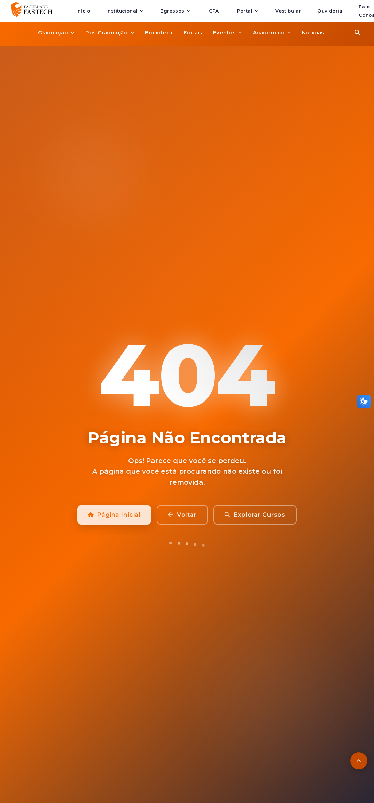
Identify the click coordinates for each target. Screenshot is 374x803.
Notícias (313, 33)
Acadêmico (272, 33)
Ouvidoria (330, 11)
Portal (248, 11)
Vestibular (288, 11)
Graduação (56, 33)
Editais (193, 33)
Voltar (182, 519)
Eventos (227, 33)
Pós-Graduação (109, 33)
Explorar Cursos (255, 519)
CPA (214, 11)
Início (83, 11)
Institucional (125, 11)
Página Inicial (114, 519)
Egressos (175, 11)
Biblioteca (159, 33)
